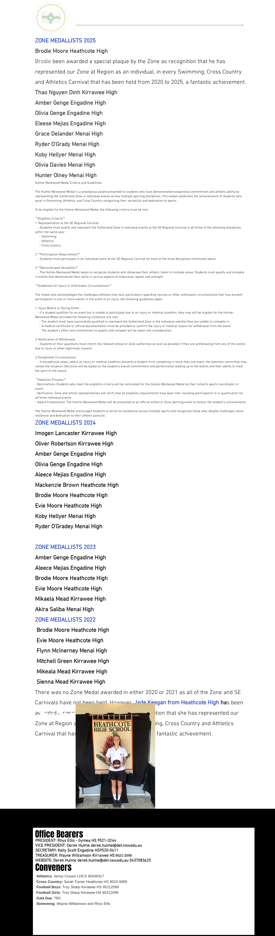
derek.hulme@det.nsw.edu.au (116, 845)
